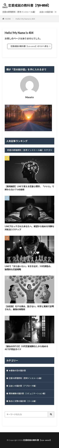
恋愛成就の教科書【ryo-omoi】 (29, 5)
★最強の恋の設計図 (17, 370)
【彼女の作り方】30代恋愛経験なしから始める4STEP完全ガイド (26, 348)
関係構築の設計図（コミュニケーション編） (28, 393)
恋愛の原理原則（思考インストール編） (19, 12)
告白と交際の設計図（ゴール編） (23, 401)
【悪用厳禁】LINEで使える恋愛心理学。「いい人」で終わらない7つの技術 (29, 188)
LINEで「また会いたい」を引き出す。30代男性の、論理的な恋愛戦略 (28, 268)
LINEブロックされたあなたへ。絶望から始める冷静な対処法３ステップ (29, 228)
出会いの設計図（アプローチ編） (23, 386)
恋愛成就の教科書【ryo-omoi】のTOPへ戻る (29, 46)
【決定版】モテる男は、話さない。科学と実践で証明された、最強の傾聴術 (29, 308)
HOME (8, 19)
